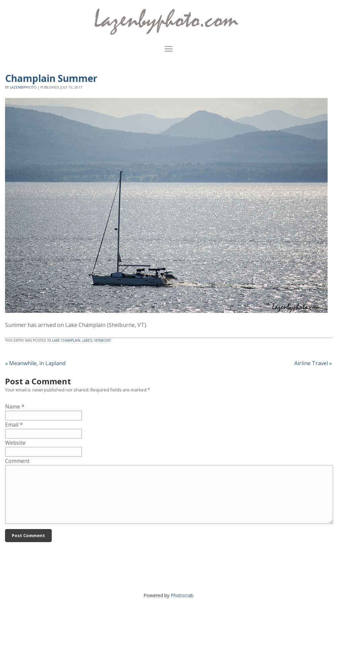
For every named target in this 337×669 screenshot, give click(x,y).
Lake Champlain (66, 340)
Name (12, 406)
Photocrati (182, 595)
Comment (17, 461)
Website (15, 442)
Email (11, 424)
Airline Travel (313, 363)
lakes (87, 340)
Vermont (102, 340)
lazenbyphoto (23, 87)
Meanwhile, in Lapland (35, 363)
